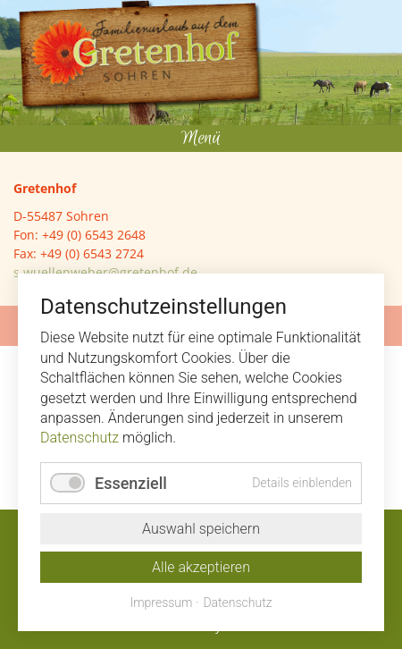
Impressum (161, 602)
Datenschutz (79, 437)
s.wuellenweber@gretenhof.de (105, 272)
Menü (201, 138)
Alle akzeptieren (201, 567)
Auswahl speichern (201, 528)
